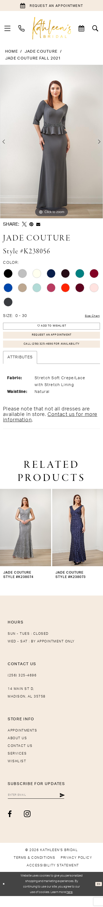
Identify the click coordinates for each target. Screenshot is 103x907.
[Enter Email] (46, 805)
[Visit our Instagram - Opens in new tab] (27, 825)
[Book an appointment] (51, 5)
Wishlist (17, 770)
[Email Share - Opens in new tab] (38, 224)
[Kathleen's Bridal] (51, 28)
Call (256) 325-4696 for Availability (51, 351)
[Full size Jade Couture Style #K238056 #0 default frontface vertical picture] (51, 142)
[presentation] (25, 536)
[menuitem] (8, 28)
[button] (8, 28)
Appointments (22, 739)
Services (17, 762)
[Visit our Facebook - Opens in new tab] (10, 825)
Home (11, 51)
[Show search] (95, 28)
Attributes (20, 366)
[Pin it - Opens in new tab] (31, 224)
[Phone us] (22, 28)
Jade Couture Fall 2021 (33, 58)
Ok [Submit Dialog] (97, 895)
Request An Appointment (51, 339)
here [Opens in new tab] (69, 903)
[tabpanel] (51, 142)
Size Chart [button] (89, 316)
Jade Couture (41, 51)
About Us (17, 747)
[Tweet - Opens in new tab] (24, 224)
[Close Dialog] (5, 895)
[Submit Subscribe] (81, 805)
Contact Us (20, 754)
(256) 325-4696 (22, 684)
